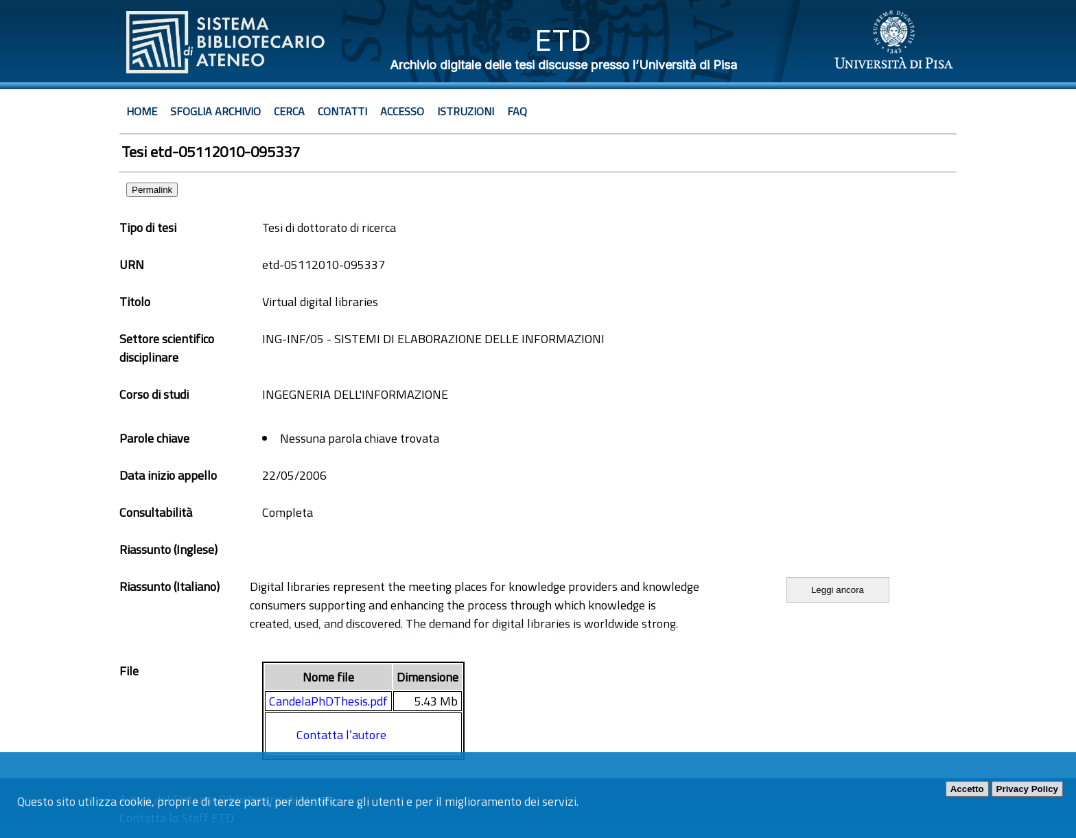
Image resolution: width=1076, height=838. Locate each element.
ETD (563, 40)
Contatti (342, 111)
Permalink (152, 190)
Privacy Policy (1027, 789)
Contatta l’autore (341, 734)
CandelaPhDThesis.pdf (328, 701)
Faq (517, 111)
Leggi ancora (837, 590)
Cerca (289, 111)
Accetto (967, 789)
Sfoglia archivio (215, 111)
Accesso (402, 111)
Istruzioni (465, 111)
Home (141, 111)
